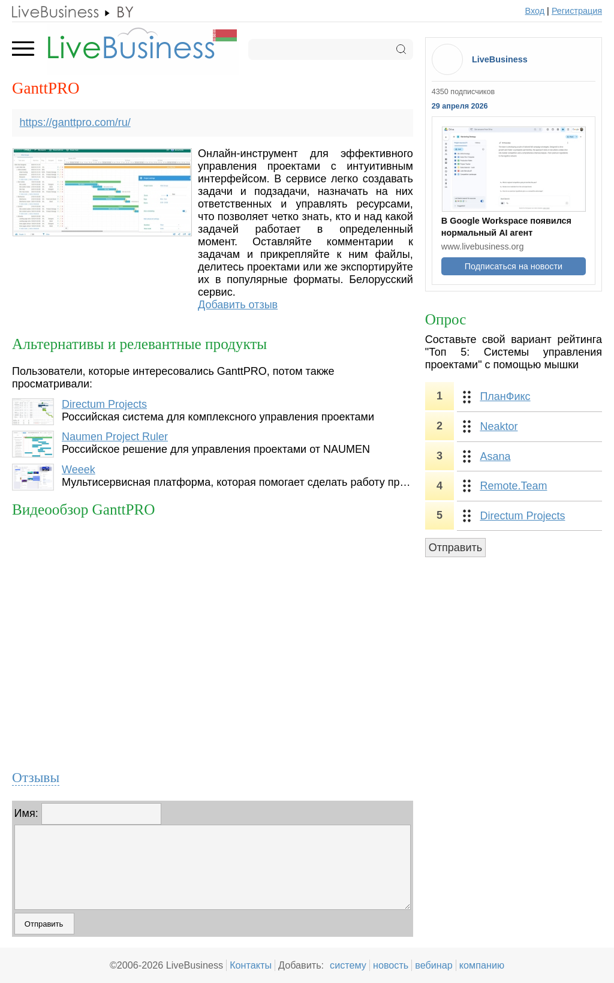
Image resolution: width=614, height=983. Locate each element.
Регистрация (577, 11)
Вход (535, 11)
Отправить (455, 548)
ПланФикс (505, 396)
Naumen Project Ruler (115, 437)
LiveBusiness (500, 59)
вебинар (434, 965)
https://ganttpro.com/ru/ (75, 122)
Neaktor (498, 426)
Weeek (78, 470)
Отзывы (35, 777)
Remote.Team (513, 486)
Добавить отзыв (238, 305)
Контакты (251, 965)
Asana (495, 456)
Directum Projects (104, 404)
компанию (481, 965)
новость (390, 965)
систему (348, 965)
